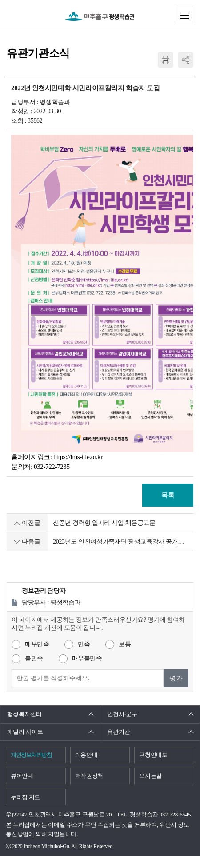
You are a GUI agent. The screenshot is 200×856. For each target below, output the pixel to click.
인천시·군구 (122, 714)
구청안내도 (153, 755)
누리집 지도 (25, 797)
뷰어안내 (22, 775)
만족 (84, 644)
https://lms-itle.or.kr (78, 456)
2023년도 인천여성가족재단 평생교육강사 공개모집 (121, 541)
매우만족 (37, 644)
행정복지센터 (24, 714)
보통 (125, 644)
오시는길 (150, 775)
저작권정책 (89, 775)
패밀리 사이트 (25, 731)
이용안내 (86, 755)
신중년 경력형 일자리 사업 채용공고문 (104, 523)
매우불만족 (87, 658)
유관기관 (118, 731)
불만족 (34, 658)
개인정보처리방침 (31, 755)
